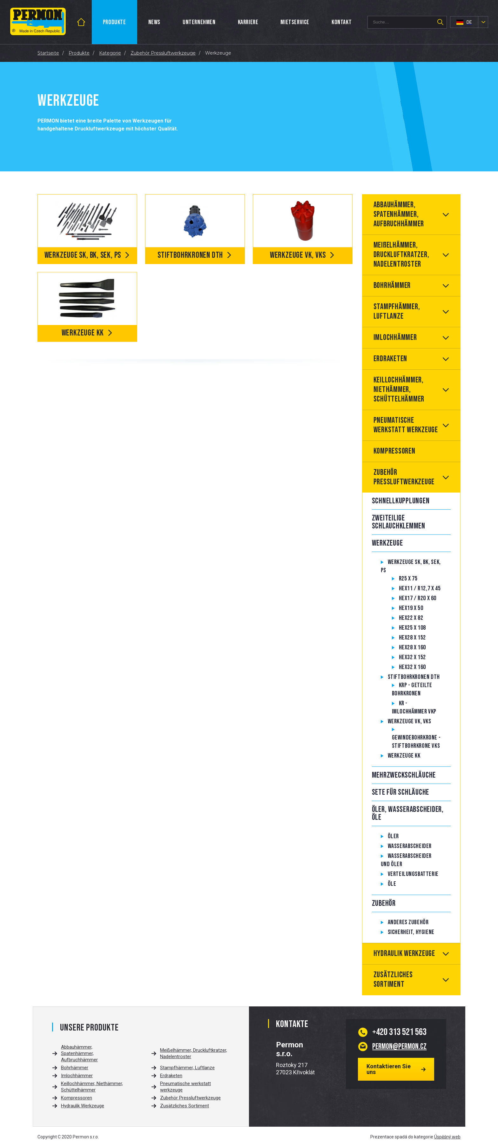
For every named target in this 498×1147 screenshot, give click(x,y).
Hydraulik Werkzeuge (404, 953)
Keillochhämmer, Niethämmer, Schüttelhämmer (399, 389)
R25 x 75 (408, 578)
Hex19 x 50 (411, 608)
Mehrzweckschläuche (404, 775)
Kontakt (342, 22)
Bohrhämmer (392, 285)
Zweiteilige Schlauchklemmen (398, 522)
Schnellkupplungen (401, 501)
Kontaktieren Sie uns (389, 1069)
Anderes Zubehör (408, 922)
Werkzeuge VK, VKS (409, 721)
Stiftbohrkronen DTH (414, 677)
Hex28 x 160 (412, 647)
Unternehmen (199, 22)
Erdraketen (390, 359)
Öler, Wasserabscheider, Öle (408, 813)
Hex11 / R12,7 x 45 (420, 588)
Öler (393, 836)
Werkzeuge (387, 543)
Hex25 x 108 (412, 628)
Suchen (440, 22)
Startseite (88, 22)
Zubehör (384, 903)
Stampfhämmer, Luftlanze (397, 311)
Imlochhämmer (395, 337)
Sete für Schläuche (400, 792)
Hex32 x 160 (412, 667)
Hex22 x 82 (411, 618)
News (154, 22)
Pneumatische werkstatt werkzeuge (406, 425)
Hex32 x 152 (412, 657)
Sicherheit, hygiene (411, 932)
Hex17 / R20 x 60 (418, 598)
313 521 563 (399, 1032)
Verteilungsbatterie (413, 874)
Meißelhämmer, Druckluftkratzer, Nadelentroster (401, 254)
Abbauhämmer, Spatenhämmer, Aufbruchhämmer (399, 214)
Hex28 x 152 (412, 637)
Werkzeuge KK (404, 755)
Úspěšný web (447, 1136)
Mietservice (294, 22)
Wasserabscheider (410, 846)
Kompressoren (394, 451)
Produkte (114, 22)
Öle (392, 884)
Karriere (248, 22)
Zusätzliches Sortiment (393, 979)
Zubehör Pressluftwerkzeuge (404, 477)
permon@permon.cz (399, 1046)
